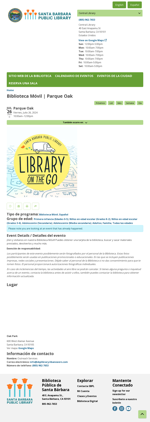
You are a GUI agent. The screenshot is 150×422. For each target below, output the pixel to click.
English (119, 4)
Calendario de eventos (74, 76)
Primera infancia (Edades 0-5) (51, 219)
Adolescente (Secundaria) (37, 223)
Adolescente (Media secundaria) (72, 223)
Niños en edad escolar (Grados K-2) (90, 219)
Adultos (97, 223)
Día (140, 103)
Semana (130, 103)
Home (10, 90)
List (111, 103)
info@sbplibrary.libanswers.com (49, 362)
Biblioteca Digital (87, 401)
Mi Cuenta (83, 391)
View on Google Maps (91, 40)
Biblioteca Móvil (48, 214)
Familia (107, 223)
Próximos (100, 103)
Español (134, 4)
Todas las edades (123, 223)
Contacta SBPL (85, 386)
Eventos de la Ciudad (114, 76)
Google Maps (26, 348)
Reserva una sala (23, 83)
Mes (119, 103)
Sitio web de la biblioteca (30, 76)
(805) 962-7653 (87, 19)
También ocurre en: (75, 122)
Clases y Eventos (87, 396)
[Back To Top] (142, 414)
